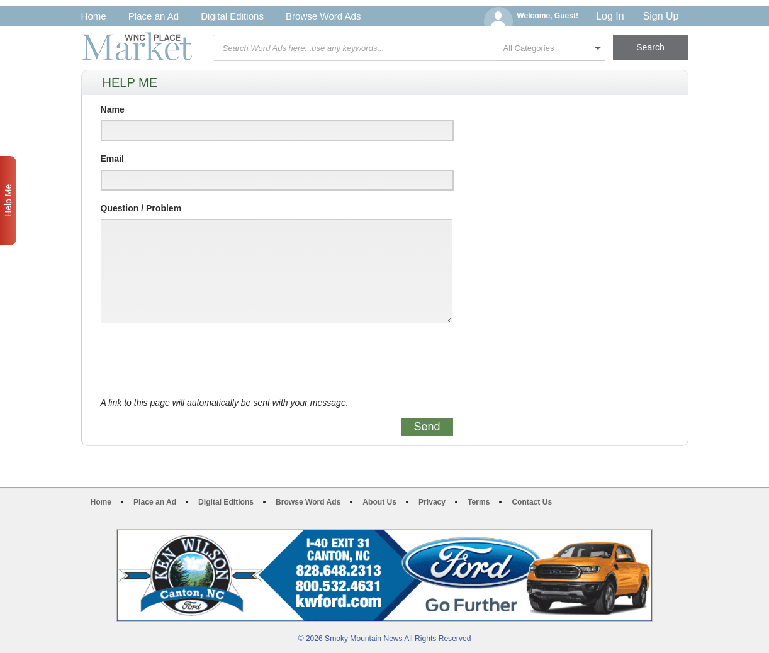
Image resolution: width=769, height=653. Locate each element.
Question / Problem (141, 208)
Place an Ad (153, 16)
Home (93, 16)
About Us (379, 502)
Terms (479, 502)
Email (112, 158)
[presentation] (196, 360)
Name (113, 109)
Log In (610, 16)
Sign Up (661, 16)
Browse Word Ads (323, 16)
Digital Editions (232, 16)
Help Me (8, 200)
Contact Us (532, 502)
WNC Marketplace (136, 46)
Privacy (432, 502)
